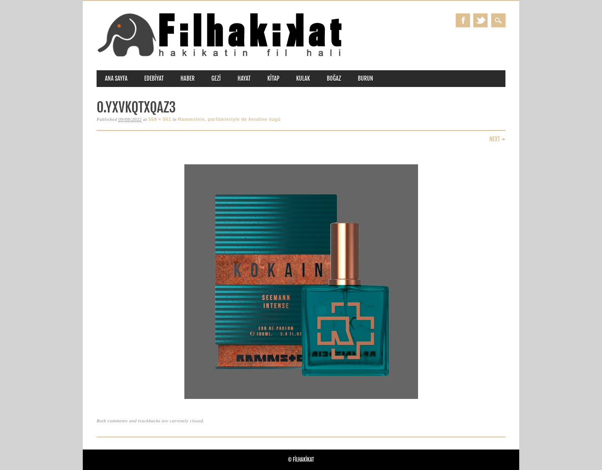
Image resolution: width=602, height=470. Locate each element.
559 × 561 (159, 119)
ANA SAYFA (116, 78)
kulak (303, 78)
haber (188, 78)
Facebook (463, 20)
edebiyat (154, 78)
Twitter (480, 20)
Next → (497, 139)
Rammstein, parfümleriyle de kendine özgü (229, 119)
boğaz (334, 78)
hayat (243, 78)
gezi (216, 78)
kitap (274, 78)
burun (365, 78)
